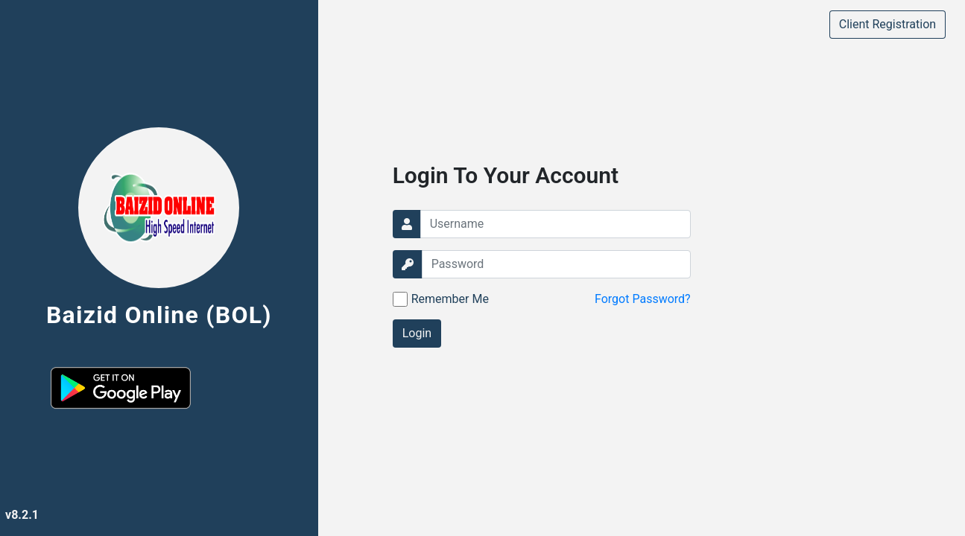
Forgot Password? (643, 299)
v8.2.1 (22, 515)
